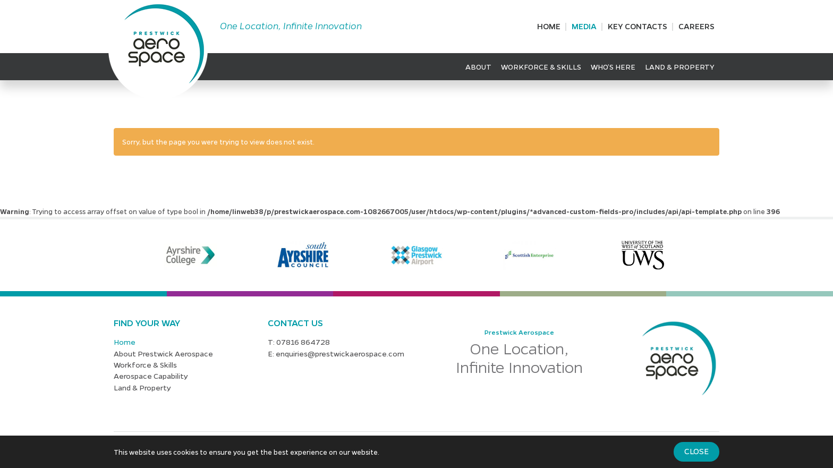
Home (548, 26)
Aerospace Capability (151, 375)
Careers (696, 26)
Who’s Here (613, 66)
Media (584, 26)
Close (696, 451)
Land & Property (680, 66)
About (478, 66)
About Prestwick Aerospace (163, 353)
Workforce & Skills (541, 66)
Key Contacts (637, 26)
